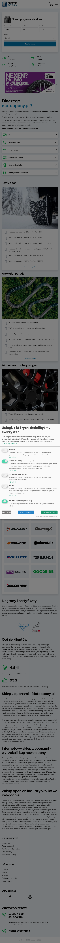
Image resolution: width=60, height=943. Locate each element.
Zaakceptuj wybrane (26, 512)
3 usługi (12, 482)
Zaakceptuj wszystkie (49, 512)
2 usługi (12, 457)
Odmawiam (6, 512)
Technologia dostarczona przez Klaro (46, 516)
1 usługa (12, 471)
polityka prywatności (9, 444)
